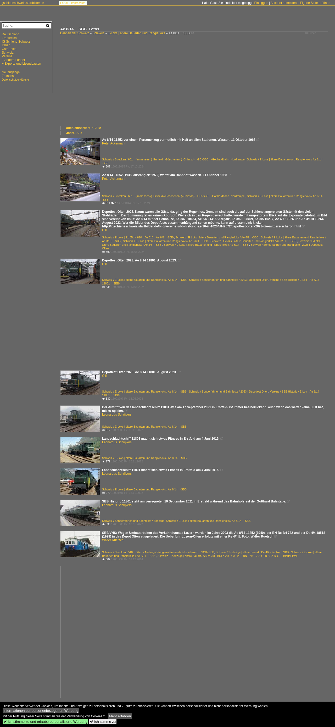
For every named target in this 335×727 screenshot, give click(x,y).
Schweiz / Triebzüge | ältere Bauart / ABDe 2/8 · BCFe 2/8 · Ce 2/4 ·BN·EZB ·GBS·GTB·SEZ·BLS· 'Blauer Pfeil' (228, 555)
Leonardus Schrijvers (117, 414)
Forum (64, 2)
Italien (6, 45)
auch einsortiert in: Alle (83, 128)
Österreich (9, 49)
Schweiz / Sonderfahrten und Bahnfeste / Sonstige (133, 520)
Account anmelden (284, 3)
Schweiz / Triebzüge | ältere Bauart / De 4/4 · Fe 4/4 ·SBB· (252, 552)
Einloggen (261, 3)
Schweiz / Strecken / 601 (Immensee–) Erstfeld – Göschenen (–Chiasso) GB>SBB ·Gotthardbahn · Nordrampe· (173, 159)
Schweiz (98, 33)
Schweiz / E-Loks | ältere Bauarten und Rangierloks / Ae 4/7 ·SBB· (217, 237)
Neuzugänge (11, 72)
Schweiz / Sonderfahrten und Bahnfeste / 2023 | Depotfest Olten (228, 279)
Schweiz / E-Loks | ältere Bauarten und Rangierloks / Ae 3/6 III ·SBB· (253, 241)
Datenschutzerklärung (15, 79)
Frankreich (9, 38)
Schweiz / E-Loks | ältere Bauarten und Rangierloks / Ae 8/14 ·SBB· (206, 244)
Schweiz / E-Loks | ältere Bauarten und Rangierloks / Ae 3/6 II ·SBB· (166, 241)
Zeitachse (8, 76)
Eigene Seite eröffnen (315, 3)
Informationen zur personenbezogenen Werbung (41, 711)
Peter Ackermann (114, 143)
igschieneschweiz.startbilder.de (22, 3)
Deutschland (10, 34)
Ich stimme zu (103, 722)
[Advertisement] (195, 86)
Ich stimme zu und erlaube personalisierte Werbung (45, 722)
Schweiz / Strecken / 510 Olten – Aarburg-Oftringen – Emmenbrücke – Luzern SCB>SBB (158, 552)
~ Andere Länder (13, 60)
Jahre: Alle (74, 133)
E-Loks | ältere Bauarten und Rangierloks (136, 33)
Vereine (7, 56)
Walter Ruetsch (113, 540)
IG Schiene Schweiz (16, 41)
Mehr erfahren (120, 716)
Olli (104, 230)
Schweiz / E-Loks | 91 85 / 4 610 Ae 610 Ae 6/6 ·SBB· (138, 237)
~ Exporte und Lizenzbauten (21, 63)
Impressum (78, 2)
